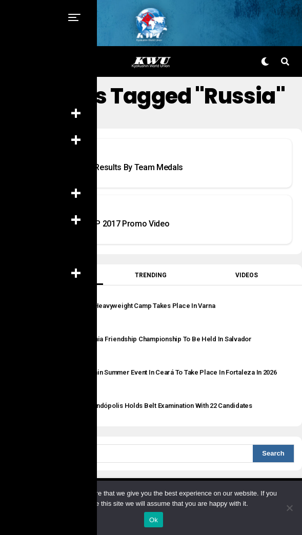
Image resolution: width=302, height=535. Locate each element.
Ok (153, 520)
